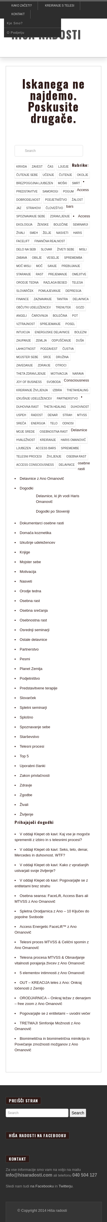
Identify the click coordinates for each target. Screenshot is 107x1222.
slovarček (24, 290)
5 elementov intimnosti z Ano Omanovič (52, 973)
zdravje (44, 365)
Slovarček (28, 698)
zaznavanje (43, 299)
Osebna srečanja (34, 610)
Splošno (26, 717)
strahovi (33, 208)
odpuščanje (61, 340)
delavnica (81, 299)
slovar (46, 249)
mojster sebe (27, 357)
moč (39, 266)
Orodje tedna (30, 591)
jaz (18, 208)
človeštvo (54, 208)
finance (22, 299)
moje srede (25, 431)
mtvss (82, 415)
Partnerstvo (29, 649)
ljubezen (23, 448)
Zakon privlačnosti (35, 775)
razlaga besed (55, 282)
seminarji (80, 224)
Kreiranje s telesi (59, 5)
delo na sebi (26, 249)
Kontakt (18, 14)
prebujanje (71, 266)
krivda (21, 166)
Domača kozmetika (35, 533)
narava (78, 373)
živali (20, 232)
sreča (21, 423)
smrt (76, 183)
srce (47, 357)
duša (80, 340)
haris (77, 232)
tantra (62, 299)
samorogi (50, 191)
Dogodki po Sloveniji (53, 511)
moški (62, 183)
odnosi (68, 423)
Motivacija (28, 571)
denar (53, 415)
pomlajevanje (49, 290)
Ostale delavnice (33, 639)
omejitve (79, 274)
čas (50, 166)
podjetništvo (56, 199)
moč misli (23, 266)
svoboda (53, 382)
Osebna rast (30, 601)
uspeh (21, 415)
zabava (21, 257)
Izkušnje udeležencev (37, 542)
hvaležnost (25, 440)
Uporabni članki (32, 766)
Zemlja (41, 340)
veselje (53, 257)
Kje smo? (15, 23)
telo (53, 423)
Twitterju (65, 1186)
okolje (82, 174)
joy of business (29, 382)
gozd (80, 307)
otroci (60, 365)
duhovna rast (27, 406)
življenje (54, 456)
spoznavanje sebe (30, 216)
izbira (57, 390)
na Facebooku (42, 1186)
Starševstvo (29, 737)
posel (70, 324)
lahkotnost (26, 348)
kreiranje (48, 440)
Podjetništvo (30, 678)
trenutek (63, 307)
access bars (46, 448)
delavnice (67, 464)
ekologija (24, 224)
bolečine (61, 224)
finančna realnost (50, 241)
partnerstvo (67, 398)
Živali (24, 804)
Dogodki (26, 488)
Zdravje (26, 785)
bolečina (60, 315)
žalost (77, 199)
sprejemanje (50, 324)
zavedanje (24, 365)
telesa (77, 282)
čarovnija (40, 315)
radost (37, 415)
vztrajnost (25, 324)
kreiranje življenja (32, 390)
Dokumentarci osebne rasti (42, 523)
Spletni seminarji (33, 707)
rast (40, 274)
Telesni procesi (32, 746)
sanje (52, 266)
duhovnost (80, 406)
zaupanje (23, 340)
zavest (37, 166)
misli (82, 249)
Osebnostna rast (33, 620)
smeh (34, 232)
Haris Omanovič (73, 440)
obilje (37, 257)
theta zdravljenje (31, 373)
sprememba (73, 257)
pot (75, 315)
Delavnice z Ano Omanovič (42, 478)
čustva (68, 348)
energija (38, 423)
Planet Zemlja (31, 669)
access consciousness (35, 464)
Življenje (26, 814)
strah (67, 415)
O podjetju (15, 32)
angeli (21, 315)
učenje (48, 174)
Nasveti (26, 581)
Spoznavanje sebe (35, 727)
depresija (74, 290)
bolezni (80, 332)
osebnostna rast (54, 431)
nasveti (62, 232)
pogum (68, 191)
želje (47, 232)
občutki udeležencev (33, 307)
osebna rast (76, 456)
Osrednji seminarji (34, 630)
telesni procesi (29, 456)
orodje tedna (27, 282)
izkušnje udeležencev (34, 398)
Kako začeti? (21, 5)
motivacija (59, 373)
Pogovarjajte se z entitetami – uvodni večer (55, 1013)
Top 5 (24, 756)
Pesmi (25, 659)
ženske (43, 224)
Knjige (25, 552)
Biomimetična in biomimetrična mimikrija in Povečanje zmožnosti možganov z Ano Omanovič (52, 1044)
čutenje (65, 174)
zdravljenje (60, 216)
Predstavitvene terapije (38, 688)
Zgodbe (26, 795)
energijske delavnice (52, 332)
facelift (23, 241)
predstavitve (27, 191)
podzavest (49, 348)
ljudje (63, 166)
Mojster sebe (30, 562)
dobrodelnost (28, 199)
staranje (23, 274)
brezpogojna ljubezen (34, 183)
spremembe (70, 448)
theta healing (55, 406)
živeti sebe (65, 249)
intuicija (23, 332)
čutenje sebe (27, 174)
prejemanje (57, 274)
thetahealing (77, 390)
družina (62, 357)
